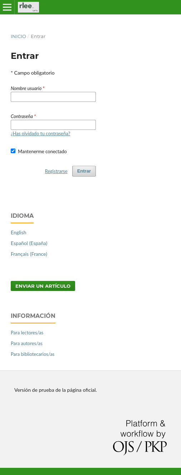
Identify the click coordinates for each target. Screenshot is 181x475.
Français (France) (29, 254)
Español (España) (29, 243)
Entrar (84, 171)
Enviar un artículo (42, 286)
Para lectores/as (27, 332)
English (18, 232)
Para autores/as (27, 343)
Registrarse (56, 171)
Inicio (18, 36)
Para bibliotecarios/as (32, 354)
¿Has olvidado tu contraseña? (40, 133)
